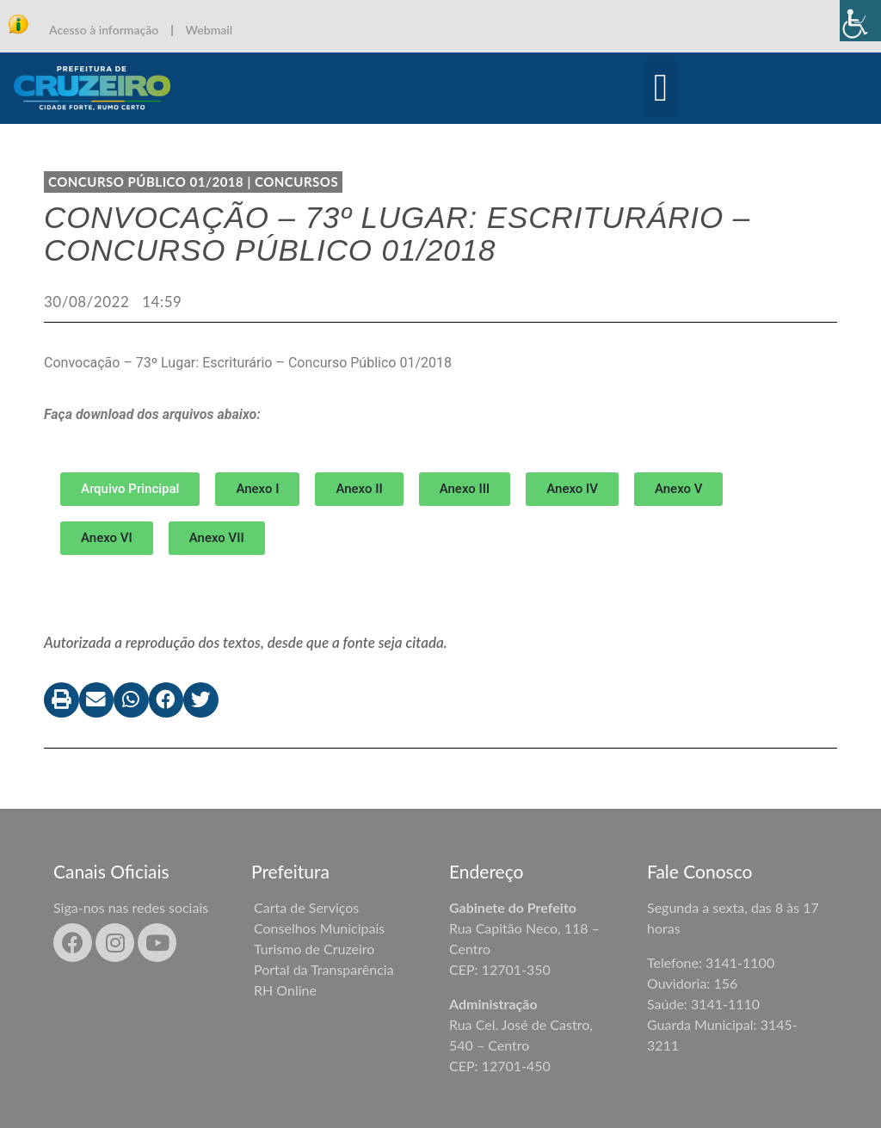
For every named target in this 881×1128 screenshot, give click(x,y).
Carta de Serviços (306, 907)
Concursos (296, 181)
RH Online (285, 990)
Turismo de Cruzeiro (314, 948)
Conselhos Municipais (319, 928)
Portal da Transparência (324, 969)
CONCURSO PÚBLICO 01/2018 (145, 181)
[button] (661, 88)
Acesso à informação (103, 29)
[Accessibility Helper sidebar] (860, 20)
